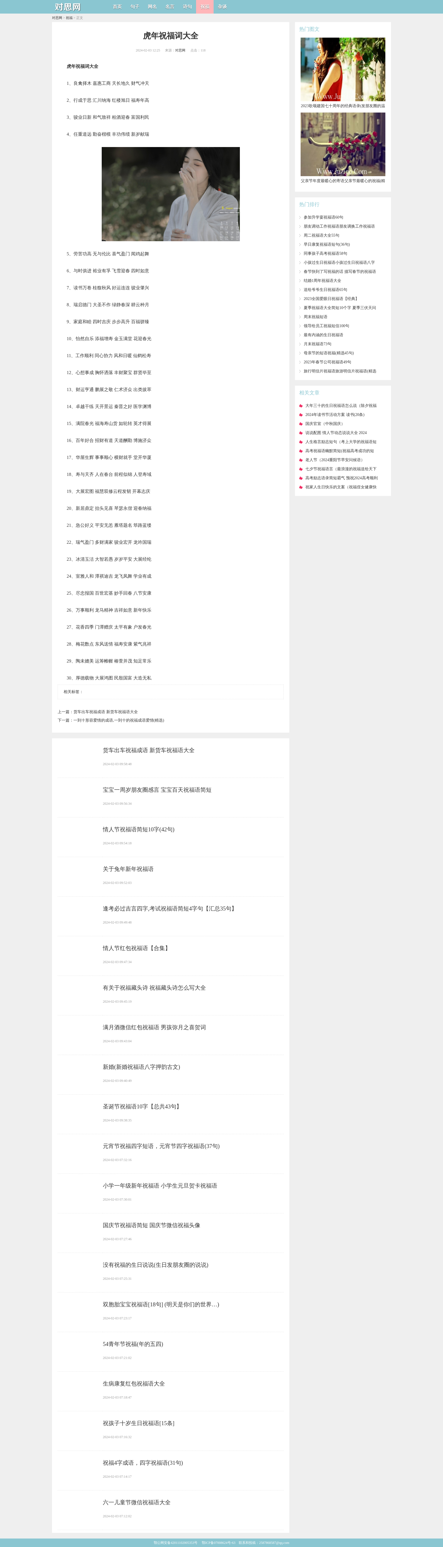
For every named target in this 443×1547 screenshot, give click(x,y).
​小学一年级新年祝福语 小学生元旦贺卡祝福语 (160, 1186)
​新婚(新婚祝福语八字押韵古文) (141, 1067)
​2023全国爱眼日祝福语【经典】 (331, 299)
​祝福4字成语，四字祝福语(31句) (143, 1463)
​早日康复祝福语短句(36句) (327, 244)
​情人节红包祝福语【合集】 (137, 948)
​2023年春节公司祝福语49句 (327, 362)
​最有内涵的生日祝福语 (323, 335)
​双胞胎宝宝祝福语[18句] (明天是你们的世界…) (161, 1304)
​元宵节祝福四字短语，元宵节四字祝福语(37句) (161, 1146)
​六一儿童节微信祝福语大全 (137, 1502)
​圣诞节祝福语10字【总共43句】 (142, 1106)
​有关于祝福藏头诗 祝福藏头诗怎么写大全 (154, 988)
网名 (152, 6)
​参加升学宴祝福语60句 (323, 217)
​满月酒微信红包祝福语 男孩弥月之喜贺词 (154, 1027)
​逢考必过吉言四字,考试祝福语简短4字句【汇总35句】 (170, 908)
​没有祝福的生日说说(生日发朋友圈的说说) (155, 1265)
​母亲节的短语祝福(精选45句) (329, 353)
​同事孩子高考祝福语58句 (325, 253)
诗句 (187, 6)
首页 (117, 6)
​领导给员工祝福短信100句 (326, 326)
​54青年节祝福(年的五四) (133, 1344)
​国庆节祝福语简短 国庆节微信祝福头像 (151, 1225)
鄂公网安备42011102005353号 (175, 1543)
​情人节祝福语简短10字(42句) (138, 829)
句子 (134, 6)
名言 (169, 6)
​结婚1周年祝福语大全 (322, 281)
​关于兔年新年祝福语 (128, 869)
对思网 (57, 18)
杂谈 (222, 6)
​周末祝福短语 (315, 317)
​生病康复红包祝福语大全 (134, 1383)
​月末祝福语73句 (317, 344)
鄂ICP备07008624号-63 (218, 1543)
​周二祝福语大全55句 (321, 235)
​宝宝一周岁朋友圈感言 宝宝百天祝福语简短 (157, 790)
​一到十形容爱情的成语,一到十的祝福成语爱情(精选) (118, 720)
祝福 (204, 6)
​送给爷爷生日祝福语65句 (325, 290)
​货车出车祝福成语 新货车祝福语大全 (105, 712)
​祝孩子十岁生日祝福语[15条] (138, 1423)
